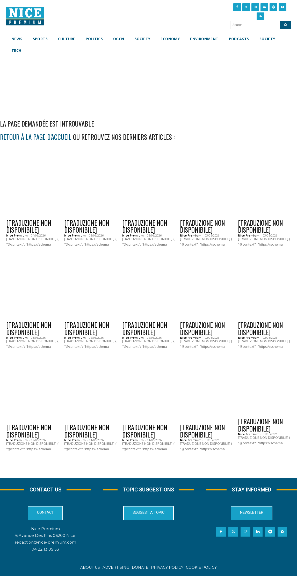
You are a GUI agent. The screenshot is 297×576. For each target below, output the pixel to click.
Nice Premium (16, 236)
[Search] (285, 25)
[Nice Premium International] (25, 16)
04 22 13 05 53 (45, 549)
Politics (191, 316)
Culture (17, 214)
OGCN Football (140, 418)
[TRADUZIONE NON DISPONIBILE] (28, 226)
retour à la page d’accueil (35, 137)
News (72, 214)
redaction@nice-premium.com (45, 542)
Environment (196, 214)
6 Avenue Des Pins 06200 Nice (45, 535)
